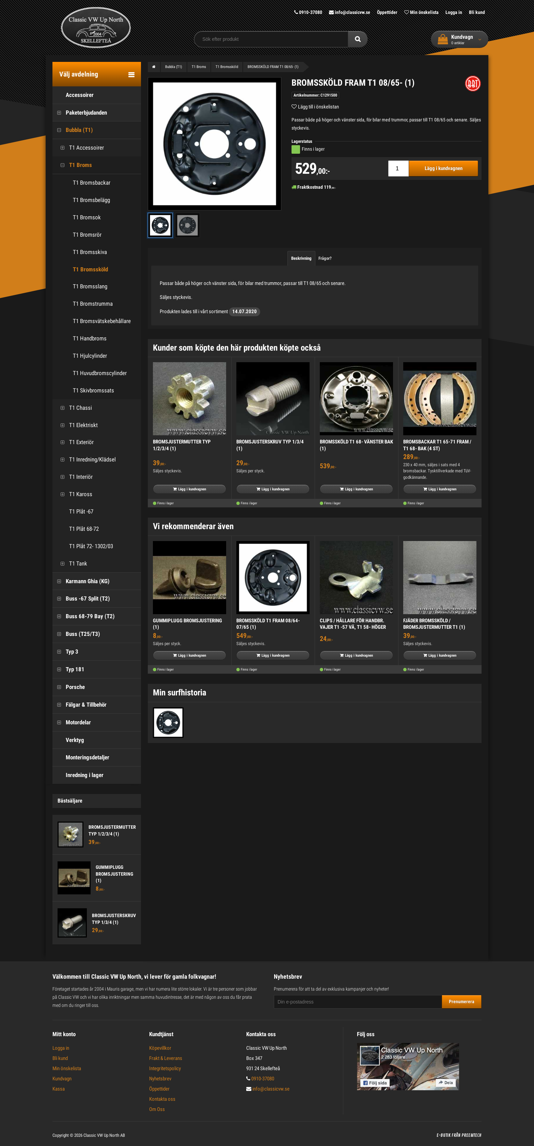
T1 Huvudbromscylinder (100, 373)
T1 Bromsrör (87, 234)
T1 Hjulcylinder (90, 355)
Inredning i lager (78, 775)
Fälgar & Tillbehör (79, 705)
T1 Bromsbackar (91, 182)
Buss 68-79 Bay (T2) (83, 616)
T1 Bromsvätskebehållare (102, 321)
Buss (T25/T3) (76, 634)
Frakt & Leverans (165, 1058)
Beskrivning (301, 258)
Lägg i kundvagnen (443, 168)
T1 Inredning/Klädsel (86, 460)
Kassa (58, 1089)
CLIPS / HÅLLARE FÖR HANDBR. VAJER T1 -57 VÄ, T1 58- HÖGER (353, 624)
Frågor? (325, 258)
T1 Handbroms (90, 338)
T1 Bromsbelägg (91, 200)
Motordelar (71, 722)
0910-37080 (308, 12)
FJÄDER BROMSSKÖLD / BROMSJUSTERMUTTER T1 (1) (434, 624)
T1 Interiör (74, 477)
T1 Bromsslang (90, 286)
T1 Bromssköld (90, 269)
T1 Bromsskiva (90, 252)
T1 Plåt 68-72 (77, 529)
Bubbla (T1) (72, 130)
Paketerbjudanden (79, 113)
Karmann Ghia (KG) (81, 581)
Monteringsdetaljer (80, 757)
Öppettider (387, 12)
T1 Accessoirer (80, 148)
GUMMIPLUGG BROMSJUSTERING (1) (114, 873)
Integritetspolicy (165, 1068)
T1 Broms (74, 165)
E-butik (444, 1135)
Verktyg (68, 740)
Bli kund (477, 12)
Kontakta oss (162, 1099)
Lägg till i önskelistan (318, 107)
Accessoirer (73, 95)
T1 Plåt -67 (74, 512)
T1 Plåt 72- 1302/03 (84, 546)
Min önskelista (421, 12)
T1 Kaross (74, 494)
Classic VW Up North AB (104, 1135)
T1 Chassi (74, 408)
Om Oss (157, 1109)
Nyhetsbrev (160, 1079)
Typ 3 (65, 652)
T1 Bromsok (87, 217)
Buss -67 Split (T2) (81, 599)
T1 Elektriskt (77, 425)
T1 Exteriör (75, 442)
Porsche (68, 687)
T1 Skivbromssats (93, 390)
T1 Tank (71, 564)
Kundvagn (62, 1079)
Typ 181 (68, 669)
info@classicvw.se (349, 12)
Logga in (453, 12)
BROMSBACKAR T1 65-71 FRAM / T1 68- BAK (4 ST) (437, 445)
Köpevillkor (160, 1048)
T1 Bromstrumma (93, 303)
